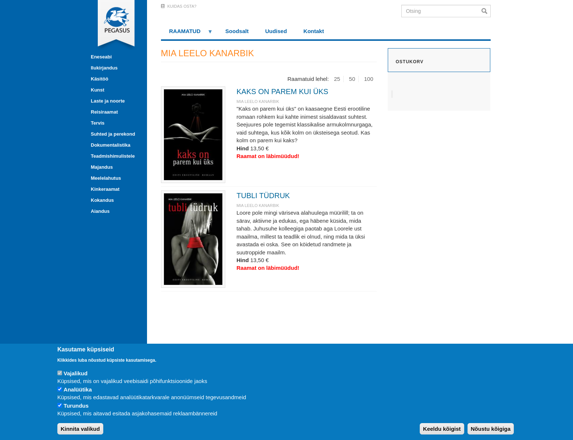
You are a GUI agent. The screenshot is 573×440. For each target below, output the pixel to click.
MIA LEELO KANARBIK (257, 101)
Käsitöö (99, 79)
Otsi (486, 11)
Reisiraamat (104, 112)
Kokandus (102, 200)
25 (337, 79)
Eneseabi (101, 57)
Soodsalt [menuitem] (236, 31)
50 (352, 79)
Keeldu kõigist (442, 429)
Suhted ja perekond (113, 134)
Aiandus (100, 211)
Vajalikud (75, 373)
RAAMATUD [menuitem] (187, 33)
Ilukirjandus (104, 68)
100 (368, 79)
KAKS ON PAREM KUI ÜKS (282, 91)
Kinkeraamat (105, 189)
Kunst (97, 90)
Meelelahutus (106, 178)
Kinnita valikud (80, 429)
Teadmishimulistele (113, 156)
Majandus (102, 167)
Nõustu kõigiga (491, 429)
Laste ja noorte (108, 101)
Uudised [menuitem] (276, 31)
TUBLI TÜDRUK (263, 196)
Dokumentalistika (110, 145)
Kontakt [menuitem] (314, 31)
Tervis (97, 123)
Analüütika (78, 389)
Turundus (76, 406)
